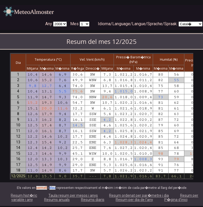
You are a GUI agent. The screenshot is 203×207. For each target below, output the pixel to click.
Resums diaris (92, 200)
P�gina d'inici (175, 200)
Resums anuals (57, 200)
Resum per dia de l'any (134, 200)
